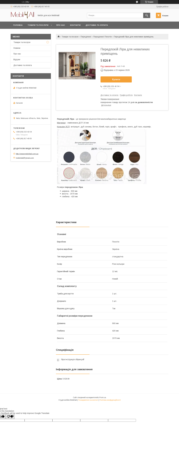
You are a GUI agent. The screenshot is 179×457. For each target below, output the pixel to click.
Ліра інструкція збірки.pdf (72, 359)
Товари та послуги (38, 25)
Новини (16, 48)
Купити (116, 79)
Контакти (75, 25)
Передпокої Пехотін (102, 37)
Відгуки (16, 59)
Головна (18, 25)
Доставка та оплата (97, 25)
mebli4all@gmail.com (25, 158)
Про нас (60, 25)
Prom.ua (102, 397)
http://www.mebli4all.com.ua (27, 154)
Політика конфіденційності (110, 400)
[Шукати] (146, 15)
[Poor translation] (10, 416)
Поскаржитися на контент (88, 400)
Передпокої (86, 37)
